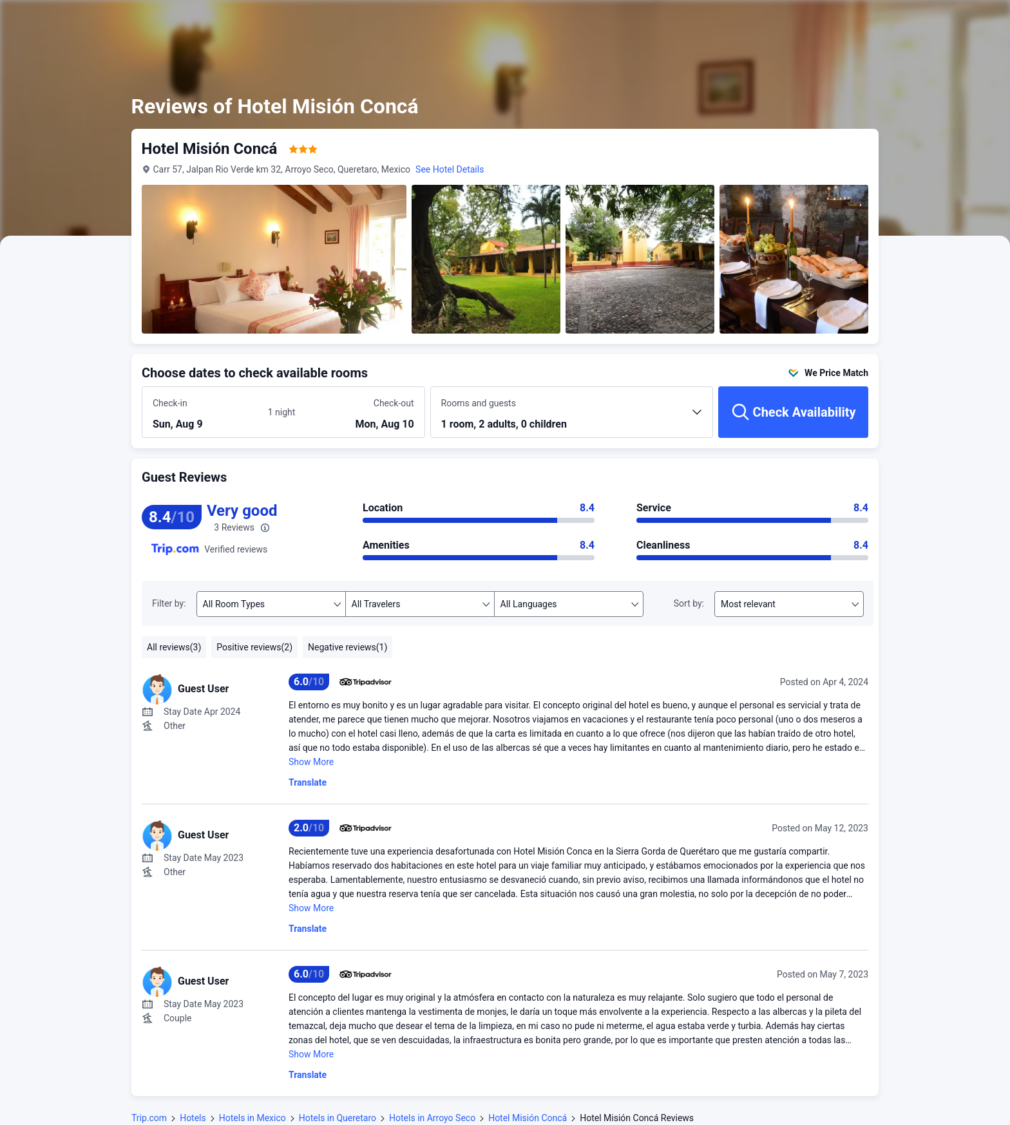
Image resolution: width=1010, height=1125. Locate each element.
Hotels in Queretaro (337, 1118)
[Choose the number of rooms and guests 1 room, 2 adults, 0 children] (572, 418)
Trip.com (149, 1118)
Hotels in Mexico (252, 1118)
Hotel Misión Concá (527, 1118)
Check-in (170, 403)
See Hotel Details (450, 169)
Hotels (193, 1118)
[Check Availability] (793, 412)
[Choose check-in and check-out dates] (206, 412)
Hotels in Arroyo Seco (432, 1118)
